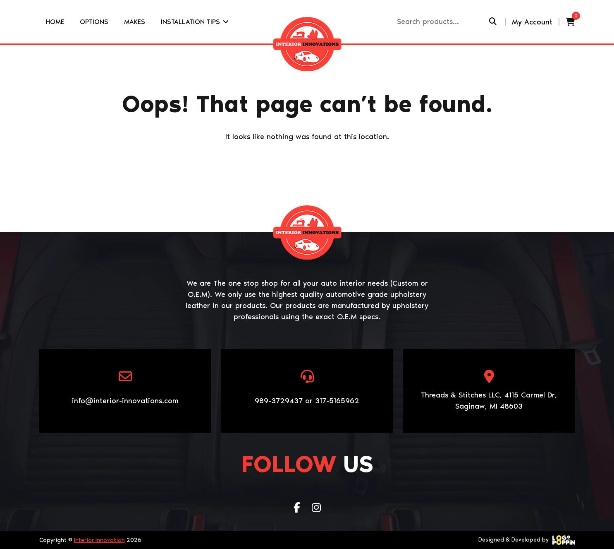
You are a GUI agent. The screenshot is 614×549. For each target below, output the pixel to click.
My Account (532, 22)
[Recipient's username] (442, 22)
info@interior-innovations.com (125, 400)
